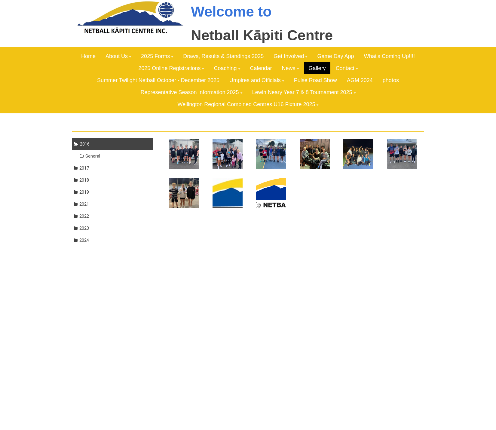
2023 (81, 228)
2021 (81, 204)
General (90, 156)
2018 (81, 180)
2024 (81, 240)
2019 (81, 192)
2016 (82, 144)
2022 (81, 216)
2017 (81, 168)
